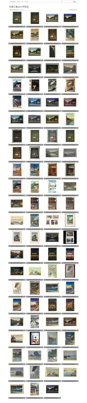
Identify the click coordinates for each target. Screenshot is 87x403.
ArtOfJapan (41, 77)
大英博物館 (23, 94)
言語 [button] (27, 1)
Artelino (23, 26)
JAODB (59, 94)
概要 (22, 1)
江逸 (9, 26)
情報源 (18, 1)
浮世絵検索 (12, 1)
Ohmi (60, 381)
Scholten (41, 397)
